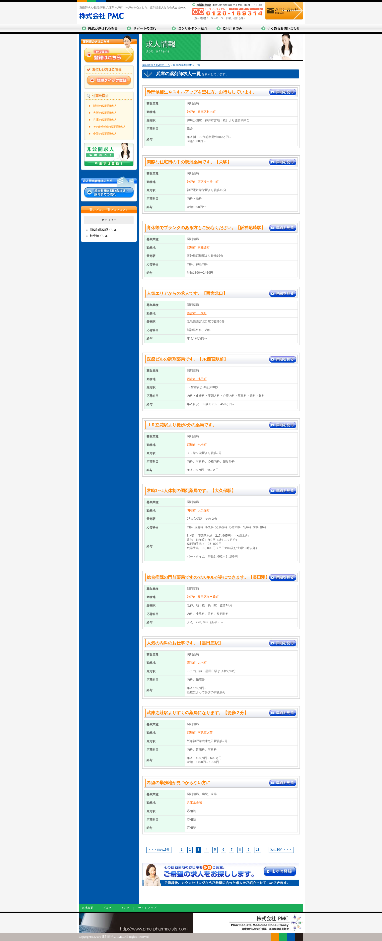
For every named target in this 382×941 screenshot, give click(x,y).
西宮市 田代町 (197, 313)
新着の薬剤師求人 (105, 106)
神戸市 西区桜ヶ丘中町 (203, 182)
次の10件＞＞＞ (281, 850)
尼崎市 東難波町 (198, 248)
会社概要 (87, 908)
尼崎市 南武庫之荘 (200, 733)
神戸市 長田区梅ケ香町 (203, 597)
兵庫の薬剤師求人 (105, 120)
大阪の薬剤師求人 (105, 113)
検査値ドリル (99, 236)
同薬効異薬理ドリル (103, 230)
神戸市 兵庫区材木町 (201, 112)
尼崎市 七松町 (197, 445)
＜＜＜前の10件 (158, 850)
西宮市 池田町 (197, 379)
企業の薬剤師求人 (105, 133)
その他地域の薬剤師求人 (109, 126)
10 (257, 850)
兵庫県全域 (194, 803)
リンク (124, 908)
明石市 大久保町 (198, 510)
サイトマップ (147, 908)
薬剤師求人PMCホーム (156, 64)
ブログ (106, 908)
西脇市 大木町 (197, 663)
